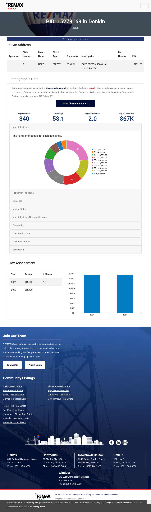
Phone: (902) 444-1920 (89, 466)
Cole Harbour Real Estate (60, 398)
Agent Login (35, 365)
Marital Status (19, 209)
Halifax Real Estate (12, 386)
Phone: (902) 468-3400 (54, 466)
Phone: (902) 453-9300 (18, 466)
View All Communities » (14, 422)
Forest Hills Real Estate (14, 406)
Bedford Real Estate (13, 390)
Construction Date (21, 233)
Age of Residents (21, 127)
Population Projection (23, 193)
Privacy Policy (39, 506)
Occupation (18, 250)
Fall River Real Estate (13, 410)
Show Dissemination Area (75, 103)
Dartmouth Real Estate (59, 394)
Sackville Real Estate (13, 394)
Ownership (18, 225)
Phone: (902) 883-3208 (124, 466)
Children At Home (21, 241)
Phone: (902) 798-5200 (70, 484)
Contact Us (12, 365)
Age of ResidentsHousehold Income (30, 217)
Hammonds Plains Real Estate (18, 414)
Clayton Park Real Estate (15, 398)
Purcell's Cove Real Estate (16, 418)
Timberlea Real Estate (59, 386)
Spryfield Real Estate (58, 390)
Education (17, 201)
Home (75, 27)
